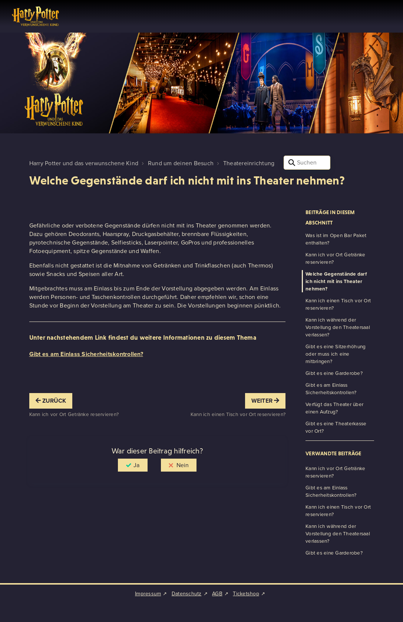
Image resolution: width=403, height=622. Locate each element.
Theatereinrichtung (249, 163)
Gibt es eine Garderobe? (334, 373)
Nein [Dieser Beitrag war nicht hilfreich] (182, 465)
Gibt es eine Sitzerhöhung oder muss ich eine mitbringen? (335, 354)
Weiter (265, 400)
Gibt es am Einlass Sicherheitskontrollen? (86, 354)
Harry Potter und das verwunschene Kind (84, 163)
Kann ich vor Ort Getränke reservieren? (335, 258)
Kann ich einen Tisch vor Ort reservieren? (338, 304)
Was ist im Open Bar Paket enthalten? (335, 239)
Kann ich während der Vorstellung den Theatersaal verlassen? (337, 327)
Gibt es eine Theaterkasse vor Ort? (335, 427)
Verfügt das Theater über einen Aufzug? (334, 407)
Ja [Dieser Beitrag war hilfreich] (136, 465)
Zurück (51, 400)
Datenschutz (187, 594)
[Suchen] (307, 163)
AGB (217, 594)
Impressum (148, 594)
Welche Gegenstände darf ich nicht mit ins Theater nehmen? (336, 281)
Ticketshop (246, 594)
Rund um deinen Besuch (181, 163)
